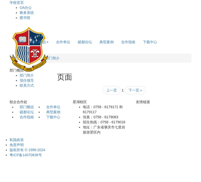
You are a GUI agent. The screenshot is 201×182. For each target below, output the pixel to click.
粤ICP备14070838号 (26, 155)
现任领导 (27, 80)
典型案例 (106, 42)
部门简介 (52, 58)
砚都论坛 (85, 42)
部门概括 (40, 42)
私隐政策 (17, 140)
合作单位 (63, 42)
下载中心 (150, 42)
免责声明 (17, 145)
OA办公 (26, 8)
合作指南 (128, 42)
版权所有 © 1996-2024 (27, 150)
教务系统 (27, 13)
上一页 (111, 90)
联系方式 (27, 85)
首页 (20, 42)
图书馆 (25, 18)
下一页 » (135, 90)
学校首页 (17, 3)
